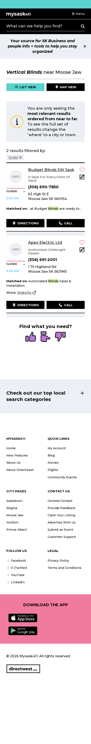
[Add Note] (82, 178)
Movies (53, 463)
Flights (53, 470)
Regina (11, 508)
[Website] (26, 292)
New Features (17, 455)
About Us (13, 463)
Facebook (16, 561)
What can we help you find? (34, 26)
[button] (78, 13)
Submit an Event (60, 530)
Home (11, 448)
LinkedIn (15, 582)
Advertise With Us (62, 522)
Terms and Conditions (64, 568)
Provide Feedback (61, 508)
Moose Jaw (14, 515)
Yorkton (12, 522)
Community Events (62, 477)
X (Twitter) (16, 568)
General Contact (60, 501)
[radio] (30, 337)
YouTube (15, 575)
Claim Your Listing (61, 515)
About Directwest (20, 470)
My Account (57, 448)
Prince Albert (16, 530)
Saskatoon (14, 501)
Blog (51, 455)
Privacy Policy (58, 561)
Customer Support (62, 537)
